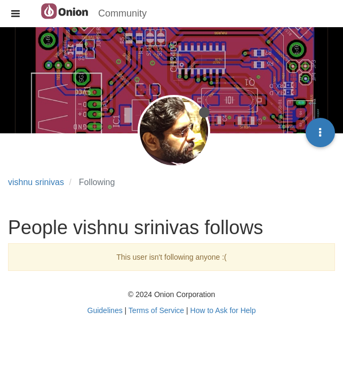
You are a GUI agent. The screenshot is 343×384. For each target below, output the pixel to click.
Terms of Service (156, 310)
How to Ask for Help (223, 310)
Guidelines (105, 310)
